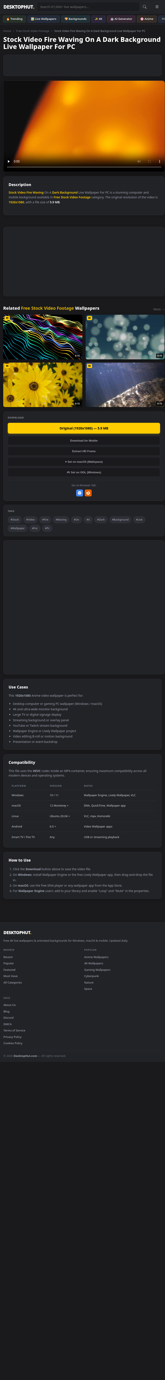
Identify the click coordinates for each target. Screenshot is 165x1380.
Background (69, 192)
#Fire (45, 519)
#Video (30, 519)
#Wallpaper (18, 528)
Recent (8, 957)
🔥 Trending (14, 19)
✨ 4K (98, 19)
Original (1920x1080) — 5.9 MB (84, 428)
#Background (120, 519)
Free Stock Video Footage (32, 31)
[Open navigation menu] (157, 6)
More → (159, 309)
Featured (9, 970)
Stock (13, 192)
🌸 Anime (146, 19)
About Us (9, 1005)
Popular (8, 963)
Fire (29, 192)
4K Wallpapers (93, 963)
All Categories (12, 982)
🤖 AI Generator (121, 19)
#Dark (101, 519)
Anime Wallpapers (96, 957)
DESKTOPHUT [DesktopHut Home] (18, 6)
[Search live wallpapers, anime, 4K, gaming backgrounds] (88, 6)
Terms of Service (14, 1030)
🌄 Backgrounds (75, 19)
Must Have (10, 976)
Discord (8, 1018)
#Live (139, 519)
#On (76, 519)
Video (21, 192)
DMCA (7, 1024)
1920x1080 (16, 202)
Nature (89, 982)
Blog (6, 1011)
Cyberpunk (91, 976)
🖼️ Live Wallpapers (43, 19)
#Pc (47, 528)
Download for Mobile (84, 440)
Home (7, 31)
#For (35, 528)
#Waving (61, 519)
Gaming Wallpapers (97, 970)
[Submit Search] (144, 6)
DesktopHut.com (25, 1056)
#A (88, 519)
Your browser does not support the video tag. (84, 126)
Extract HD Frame (84, 451)
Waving (38, 192)
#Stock (15, 519)
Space (88, 989)
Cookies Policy (12, 1043)
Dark (55, 192)
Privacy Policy (12, 1037)
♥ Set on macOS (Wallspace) (84, 461)
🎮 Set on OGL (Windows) (84, 472)
